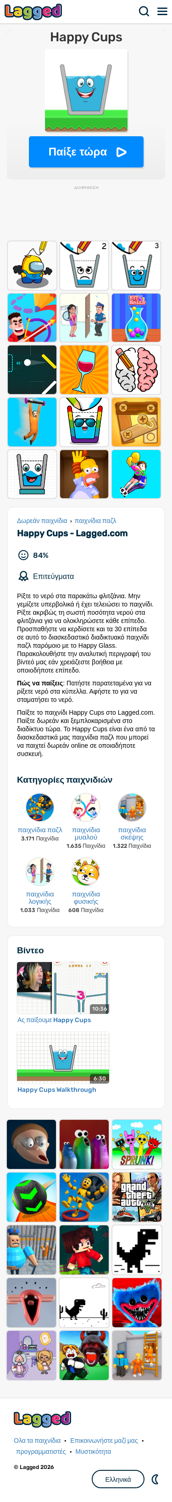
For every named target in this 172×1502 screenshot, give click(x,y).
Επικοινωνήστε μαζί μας (104, 1441)
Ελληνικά (118, 1479)
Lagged (34, 11)
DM (156, 1479)
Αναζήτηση (144, 11)
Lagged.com (43, 1419)
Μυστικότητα (93, 1452)
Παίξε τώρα (78, 151)
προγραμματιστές (41, 1452)
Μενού (163, 11)
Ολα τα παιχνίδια (37, 1441)
